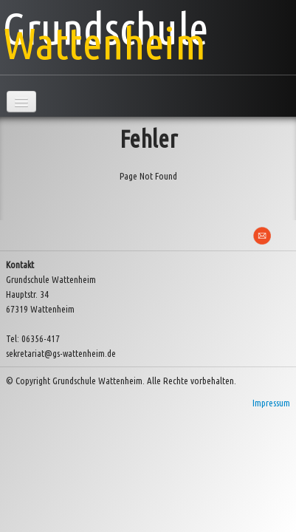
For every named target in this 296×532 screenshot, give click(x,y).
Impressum (271, 403)
